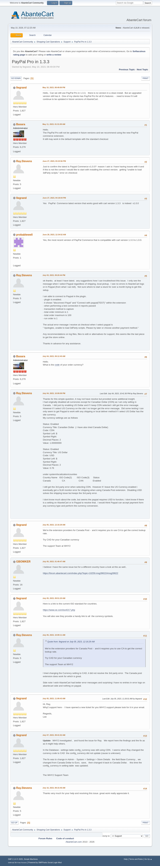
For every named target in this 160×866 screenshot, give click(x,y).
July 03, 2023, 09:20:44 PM (54, 275)
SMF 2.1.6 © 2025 (15, 859)
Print (145, 78)
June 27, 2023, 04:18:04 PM (54, 198)
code (57, 364)
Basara (20, 124)
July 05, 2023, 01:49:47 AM (54, 561)
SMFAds (11, 862)
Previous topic (127, 69)
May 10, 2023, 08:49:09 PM (54, 87)
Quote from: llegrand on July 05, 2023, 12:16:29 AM (71, 642)
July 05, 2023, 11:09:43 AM (54, 698)
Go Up (14, 823)
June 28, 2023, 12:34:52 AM (54, 235)
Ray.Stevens (24, 161)
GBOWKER (23, 561)
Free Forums (22, 862)
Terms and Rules (136, 859)
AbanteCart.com (74, 842)
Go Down (16, 78)
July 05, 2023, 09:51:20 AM (54, 598)
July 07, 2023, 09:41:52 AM (54, 735)
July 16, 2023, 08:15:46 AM (54, 788)
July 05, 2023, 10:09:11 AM (54, 635)
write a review (53, 54)
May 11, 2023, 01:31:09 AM (54, 124)
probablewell (24, 234)
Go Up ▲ (148, 859)
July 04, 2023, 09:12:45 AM (54, 356)
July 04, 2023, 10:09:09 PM (54, 393)
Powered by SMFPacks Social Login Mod (45, 862)
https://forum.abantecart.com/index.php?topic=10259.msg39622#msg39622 (80, 573)
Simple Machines (31, 859)
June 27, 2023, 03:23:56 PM (54, 161)
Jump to (106, 836)
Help (125, 859)
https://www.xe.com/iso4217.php (59, 610)
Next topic (142, 69)
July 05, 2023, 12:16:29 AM (54, 525)
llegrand (21, 87)
